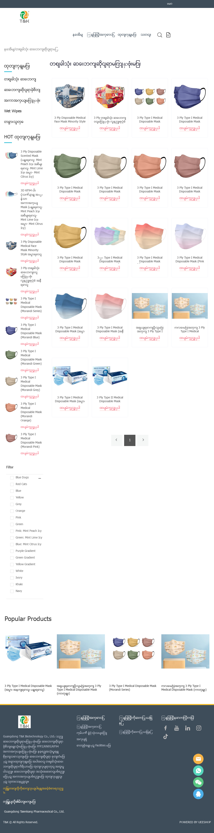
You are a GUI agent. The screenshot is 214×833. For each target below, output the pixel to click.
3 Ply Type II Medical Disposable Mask (110, 399)
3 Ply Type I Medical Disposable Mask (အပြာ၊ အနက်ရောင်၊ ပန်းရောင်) (70, 401)
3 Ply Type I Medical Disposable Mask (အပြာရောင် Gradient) (70, 331)
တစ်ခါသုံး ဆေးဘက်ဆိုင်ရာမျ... (37, 49)
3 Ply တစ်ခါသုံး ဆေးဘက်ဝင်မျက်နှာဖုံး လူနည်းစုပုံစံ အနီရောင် (31, 276)
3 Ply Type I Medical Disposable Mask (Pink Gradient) (190, 261)
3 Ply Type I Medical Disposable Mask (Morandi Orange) (31, 412)
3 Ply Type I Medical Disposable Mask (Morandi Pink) (31, 440)
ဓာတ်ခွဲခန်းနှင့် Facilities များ (94, 745)
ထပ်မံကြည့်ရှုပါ (30, 183)
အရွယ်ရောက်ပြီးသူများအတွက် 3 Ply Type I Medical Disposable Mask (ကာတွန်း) (79, 690)
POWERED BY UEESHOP (195, 822)
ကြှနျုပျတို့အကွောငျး (89, 727)
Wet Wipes (13, 111)
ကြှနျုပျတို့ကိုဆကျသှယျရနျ (135, 732)
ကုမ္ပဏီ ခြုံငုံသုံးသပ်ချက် (92, 733)
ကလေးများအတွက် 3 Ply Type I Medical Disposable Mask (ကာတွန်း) (183, 688)
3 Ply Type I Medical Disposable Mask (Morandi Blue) (31, 331)
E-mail (198, 759)
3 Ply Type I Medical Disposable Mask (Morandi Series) (31, 305)
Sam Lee (198, 770)
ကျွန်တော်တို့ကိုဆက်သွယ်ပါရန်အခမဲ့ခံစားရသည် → (33, 790)
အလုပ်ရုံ (82, 739)
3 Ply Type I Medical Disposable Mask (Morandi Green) (31, 357)
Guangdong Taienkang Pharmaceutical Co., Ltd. (34, 812)
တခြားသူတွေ (14, 122)
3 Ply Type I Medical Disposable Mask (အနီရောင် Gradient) (110, 331)
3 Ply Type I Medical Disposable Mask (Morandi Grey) (31, 384)
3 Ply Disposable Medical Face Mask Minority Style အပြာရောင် (31, 248)
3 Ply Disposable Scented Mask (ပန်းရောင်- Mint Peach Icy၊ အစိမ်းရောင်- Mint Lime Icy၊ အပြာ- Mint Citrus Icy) (32, 164)
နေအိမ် (9, 49)
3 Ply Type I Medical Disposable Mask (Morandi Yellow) (70, 261)
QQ (198, 794)
